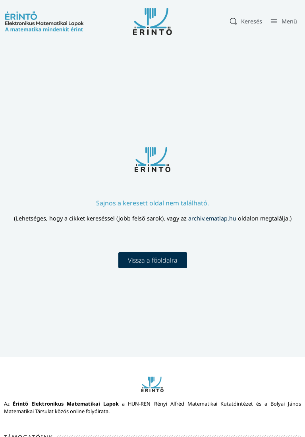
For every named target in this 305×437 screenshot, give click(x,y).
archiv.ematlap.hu (213, 218)
